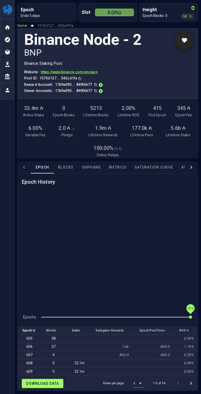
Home (22, 26)
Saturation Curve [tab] (140, 167)
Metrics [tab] (104, 167)
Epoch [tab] (29, 167)
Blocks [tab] (52, 167)
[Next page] (191, 383)
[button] (138, 383)
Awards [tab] (176, 167)
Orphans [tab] (78, 167)
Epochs (29, 317)
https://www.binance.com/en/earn (69, 72)
